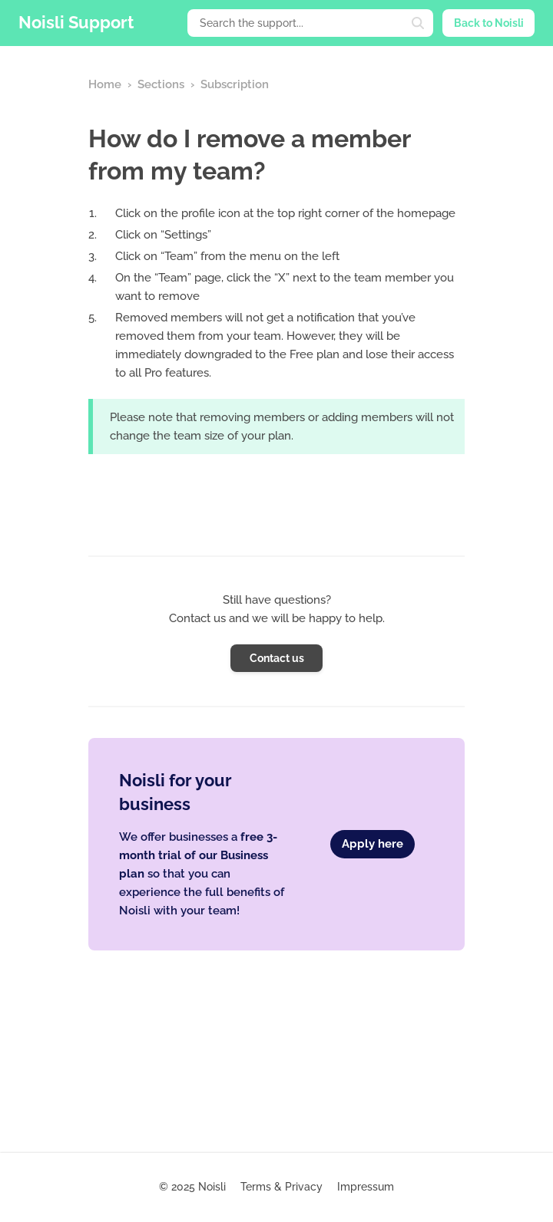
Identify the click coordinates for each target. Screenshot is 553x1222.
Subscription (234, 84)
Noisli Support (76, 22)
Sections (160, 84)
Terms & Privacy (281, 1187)
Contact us (277, 658)
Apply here (372, 844)
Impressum (365, 1187)
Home (104, 84)
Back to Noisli (489, 23)
